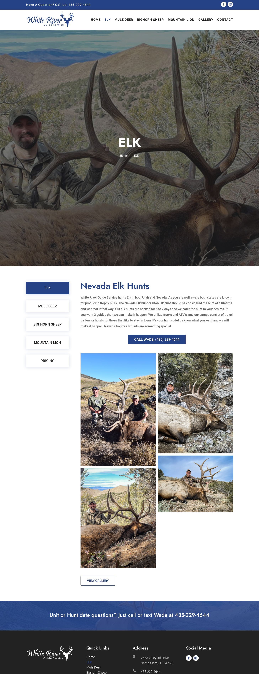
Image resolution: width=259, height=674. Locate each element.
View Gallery (98, 581)
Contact (225, 19)
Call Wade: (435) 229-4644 (156, 339)
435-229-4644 (79, 5)
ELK (108, 19)
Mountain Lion (181, 19)
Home (96, 19)
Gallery (205, 19)
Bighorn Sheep (150, 19)
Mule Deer (123, 19)
